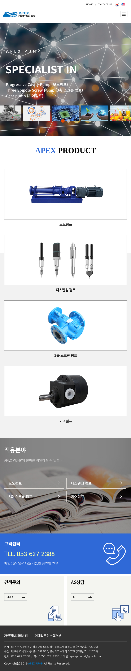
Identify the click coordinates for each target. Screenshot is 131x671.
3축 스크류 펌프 (20, 496)
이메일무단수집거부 (48, 636)
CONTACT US (104, 4)
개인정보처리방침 (16, 636)
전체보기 (123, 14)
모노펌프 (15, 483)
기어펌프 (77, 496)
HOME (89, 4)
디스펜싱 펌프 (81, 483)
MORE (10, 597)
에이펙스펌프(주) (23, 17)
